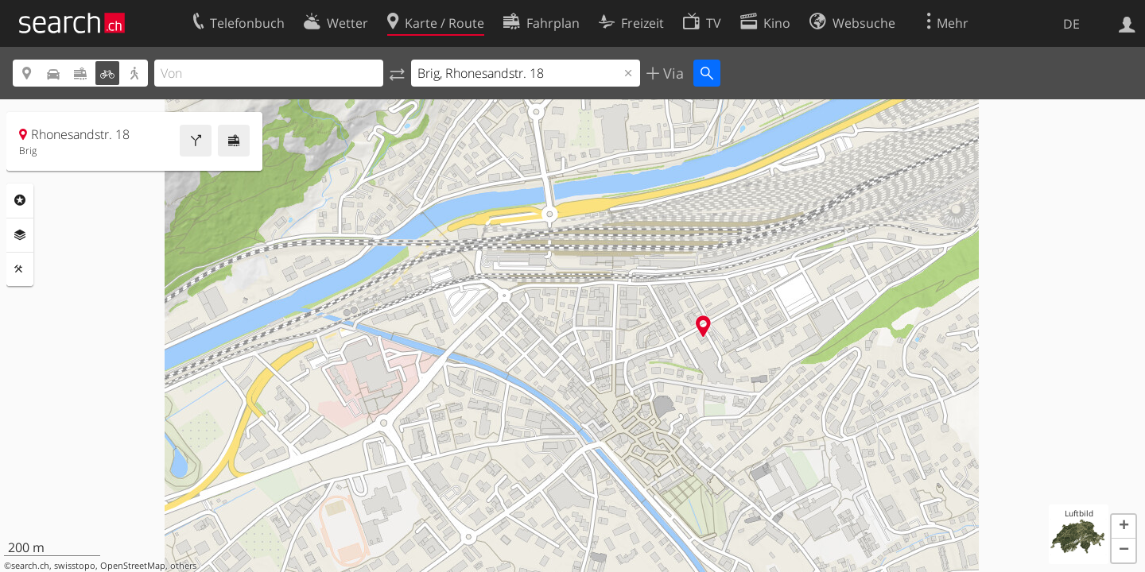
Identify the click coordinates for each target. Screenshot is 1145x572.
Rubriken (19, 200)
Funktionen (19, 269)
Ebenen (19, 235)
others (183, 565)
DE (1071, 24)
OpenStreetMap (132, 565)
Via (671, 73)
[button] (1123, 527)
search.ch (30, 565)
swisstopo (74, 565)
